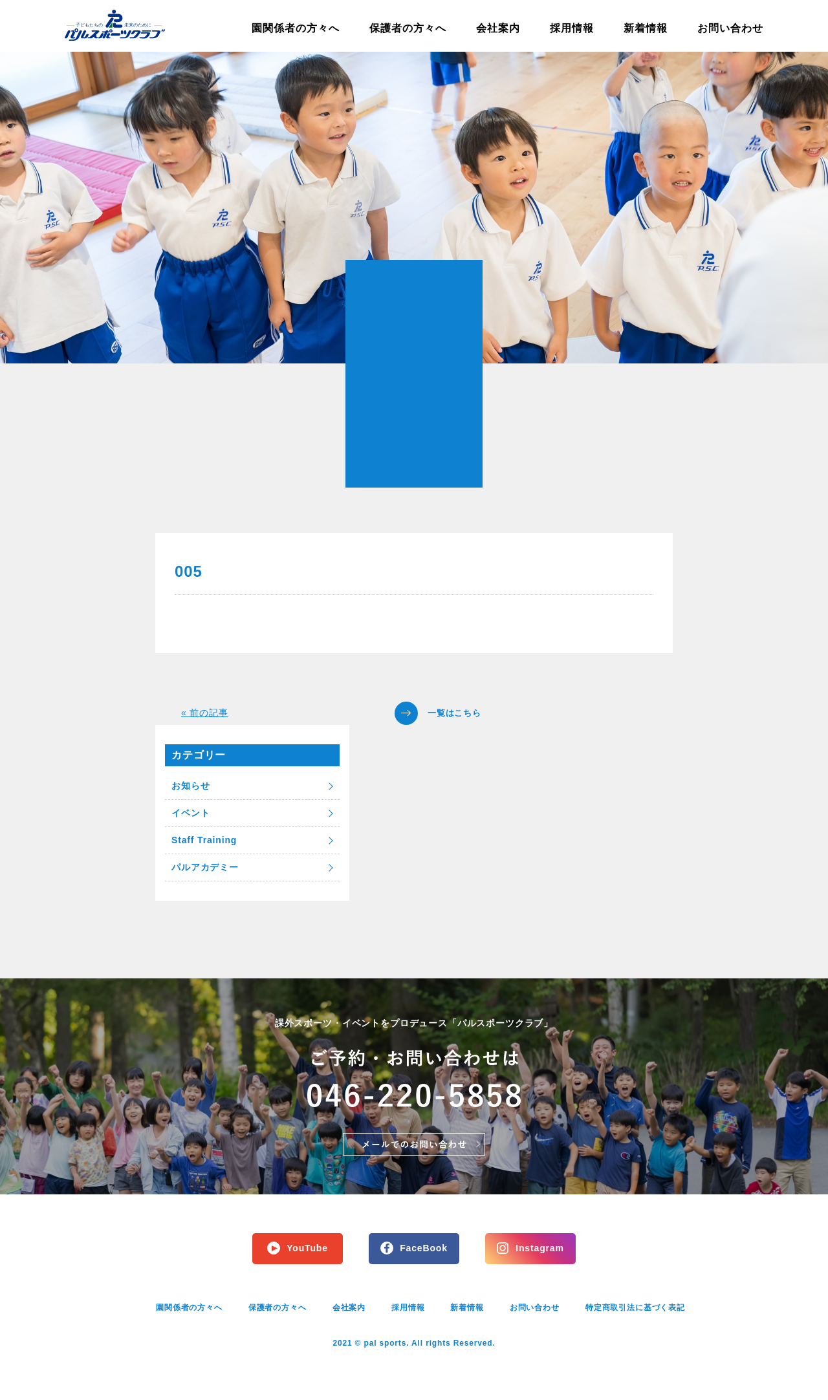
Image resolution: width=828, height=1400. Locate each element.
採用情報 (572, 28)
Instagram (539, 1248)
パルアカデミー (205, 867)
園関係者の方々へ (296, 28)
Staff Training (204, 840)
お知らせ (190, 786)
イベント (190, 813)
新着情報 (646, 28)
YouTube (307, 1248)
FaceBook (424, 1248)
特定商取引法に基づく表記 (635, 1307)
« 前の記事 (204, 712)
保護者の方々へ (407, 28)
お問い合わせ (730, 28)
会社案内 (498, 28)
